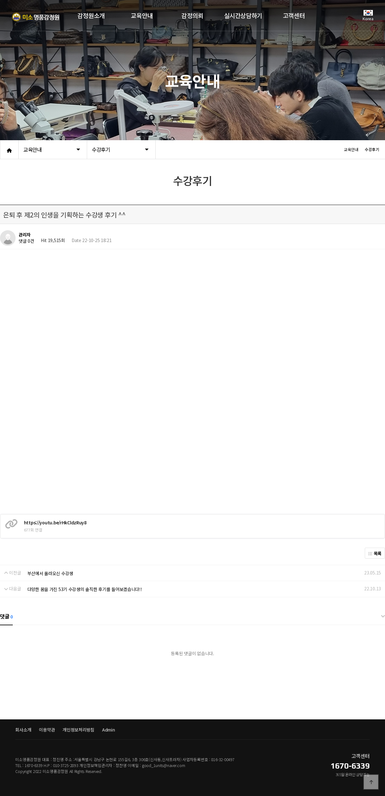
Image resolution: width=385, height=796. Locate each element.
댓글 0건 (26, 241)
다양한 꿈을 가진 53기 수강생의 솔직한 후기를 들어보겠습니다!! (84, 589)
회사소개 (23, 730)
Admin (108, 730)
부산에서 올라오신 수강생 (50, 573)
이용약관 (47, 730)
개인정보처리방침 (78, 730)
